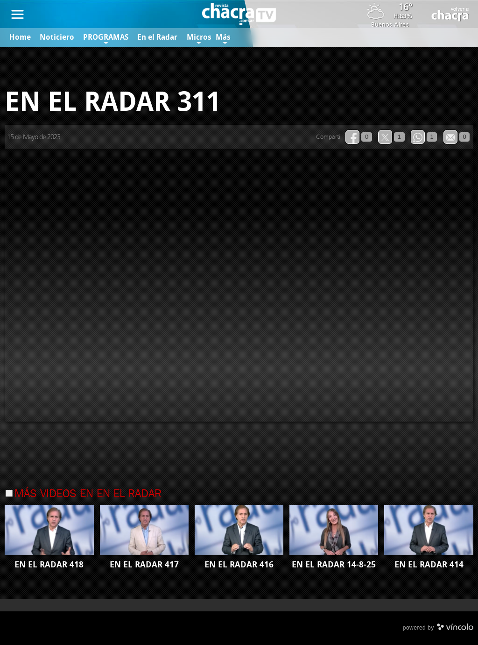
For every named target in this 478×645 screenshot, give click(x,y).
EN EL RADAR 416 (239, 564)
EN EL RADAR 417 (144, 564)
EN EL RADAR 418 (49, 564)
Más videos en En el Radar (88, 494)
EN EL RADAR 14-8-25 (334, 564)
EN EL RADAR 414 (429, 564)
